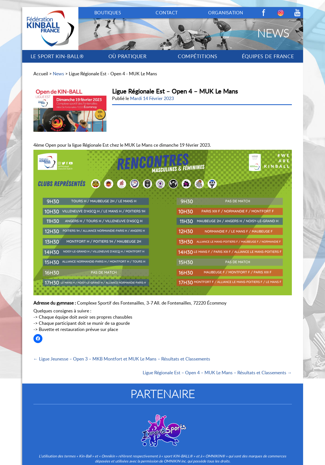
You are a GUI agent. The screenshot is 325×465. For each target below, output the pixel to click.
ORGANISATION (225, 13)
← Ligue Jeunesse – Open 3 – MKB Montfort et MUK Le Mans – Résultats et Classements (121, 359)
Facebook (263, 12)
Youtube (297, 12)
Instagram (280, 12)
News (58, 74)
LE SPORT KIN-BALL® (57, 56)
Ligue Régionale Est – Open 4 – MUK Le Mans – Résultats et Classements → (217, 372)
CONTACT (167, 13)
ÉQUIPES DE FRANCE (268, 56)
